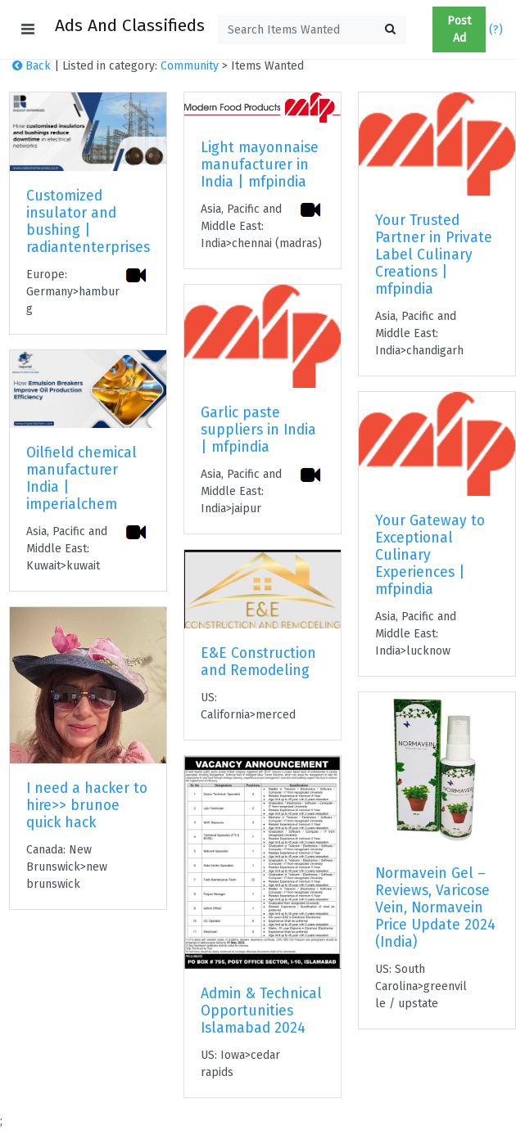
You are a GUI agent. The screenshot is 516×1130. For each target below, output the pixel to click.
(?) (496, 30)
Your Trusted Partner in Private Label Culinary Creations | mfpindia (433, 255)
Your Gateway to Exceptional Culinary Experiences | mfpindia (430, 555)
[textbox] (312, 30)
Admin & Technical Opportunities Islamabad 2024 (261, 1011)
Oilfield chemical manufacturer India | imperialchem (81, 478)
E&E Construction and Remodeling (258, 662)
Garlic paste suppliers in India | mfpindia (258, 430)
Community (190, 66)
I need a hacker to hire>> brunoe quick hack (86, 805)
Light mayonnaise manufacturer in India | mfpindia (260, 165)
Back (31, 66)
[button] (425, 29)
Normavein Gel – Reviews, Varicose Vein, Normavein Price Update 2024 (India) (435, 908)
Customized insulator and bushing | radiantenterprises (88, 221)
